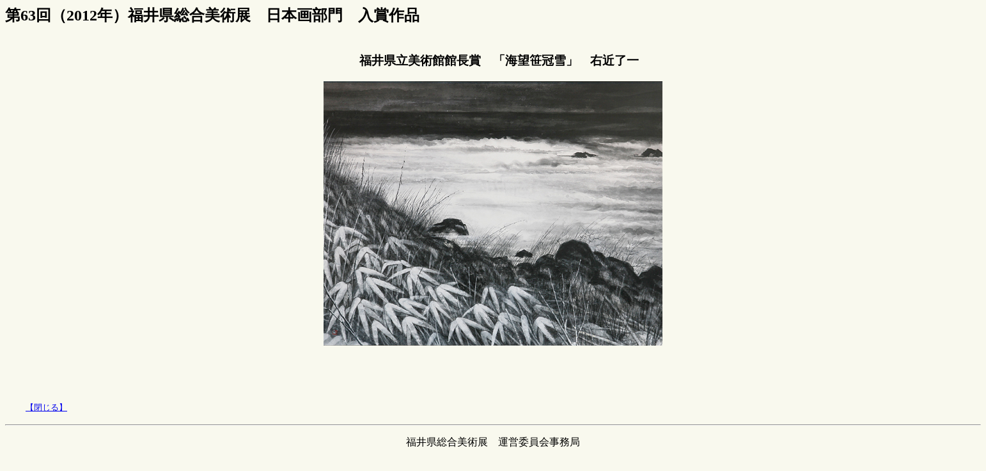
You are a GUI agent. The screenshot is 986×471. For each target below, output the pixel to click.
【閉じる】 (46, 407)
